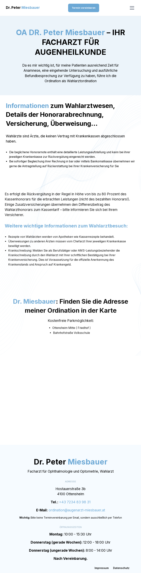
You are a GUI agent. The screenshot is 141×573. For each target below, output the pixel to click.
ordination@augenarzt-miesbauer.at (77, 510)
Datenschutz (121, 568)
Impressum (102, 568)
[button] (131, 7)
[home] (23, 8)
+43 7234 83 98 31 (75, 502)
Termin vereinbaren (83, 7)
